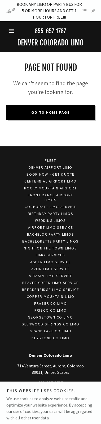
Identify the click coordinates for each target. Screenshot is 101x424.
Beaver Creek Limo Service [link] (50, 282)
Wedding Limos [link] (50, 220)
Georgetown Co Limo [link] (50, 317)
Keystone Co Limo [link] (50, 338)
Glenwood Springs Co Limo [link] (50, 324)
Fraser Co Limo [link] (50, 303)
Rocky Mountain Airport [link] (50, 188)
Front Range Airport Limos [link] (50, 197)
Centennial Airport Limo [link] (50, 181)
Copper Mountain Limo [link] (50, 296)
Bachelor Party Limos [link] (50, 234)
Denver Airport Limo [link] (50, 167)
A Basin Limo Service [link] (50, 275)
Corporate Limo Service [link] (50, 206)
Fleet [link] (50, 160)
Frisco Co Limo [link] (50, 310)
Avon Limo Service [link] (50, 268)
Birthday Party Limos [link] (50, 213)
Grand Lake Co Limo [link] (51, 331)
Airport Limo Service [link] (50, 227)
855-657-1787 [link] (50, 31)
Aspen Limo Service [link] (50, 262)
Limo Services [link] (50, 255)
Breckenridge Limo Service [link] (50, 289)
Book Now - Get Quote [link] (50, 174)
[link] (50, 42)
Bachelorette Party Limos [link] (50, 241)
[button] (13, 31)
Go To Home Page (50, 112)
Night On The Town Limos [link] (50, 248)
